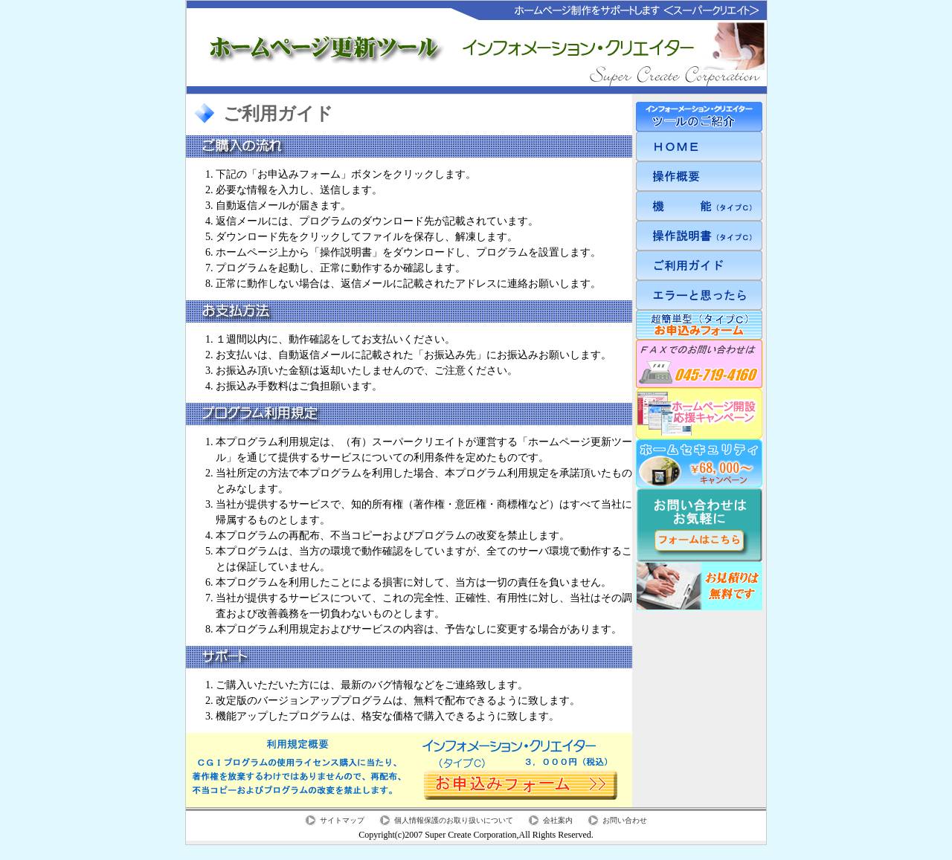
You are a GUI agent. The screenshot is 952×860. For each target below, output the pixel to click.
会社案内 (558, 820)
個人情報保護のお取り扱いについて (453, 820)
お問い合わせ (624, 820)
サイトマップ (342, 820)
